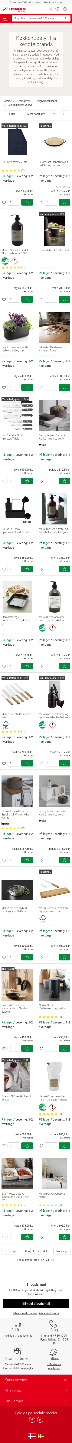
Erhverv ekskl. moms (25, 1313)
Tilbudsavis (54, 1364)
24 (47, 1260)
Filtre (12, 114)
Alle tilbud (54, 1368)
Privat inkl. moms (49, 1313)
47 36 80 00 (60, 1335)
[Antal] (14, 202)
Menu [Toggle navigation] (4, 18)
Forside (7, 101)
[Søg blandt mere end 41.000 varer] (37, 18)
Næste (61, 1251)
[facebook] (32, 1421)
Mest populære (36, 114)
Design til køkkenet (46, 101)
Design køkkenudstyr (20, 105)
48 (52, 1260)
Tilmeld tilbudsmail (36, 1303)
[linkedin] (39, 1421)
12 (42, 1260)
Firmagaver (23, 101)
